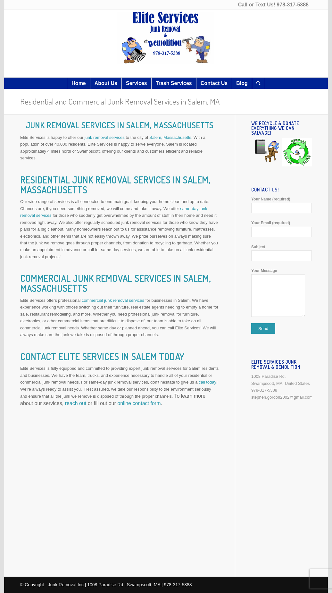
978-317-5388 (293, 4)
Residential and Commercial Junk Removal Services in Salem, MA (120, 101)
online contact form (139, 403)
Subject (281, 253)
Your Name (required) (281, 205)
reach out (76, 403)
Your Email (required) (281, 229)
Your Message (281, 292)
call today (207, 382)
